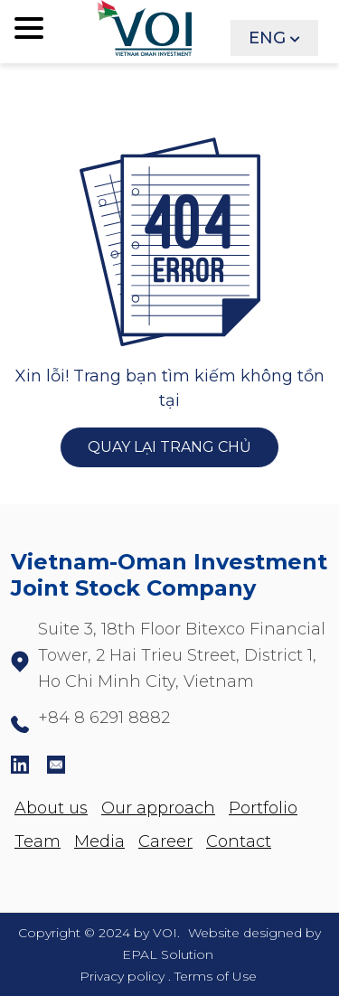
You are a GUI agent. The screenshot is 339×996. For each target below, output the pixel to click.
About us (51, 808)
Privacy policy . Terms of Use (168, 976)
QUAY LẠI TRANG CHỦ (169, 447)
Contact (238, 841)
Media (99, 841)
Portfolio (263, 808)
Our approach (158, 808)
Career (165, 841)
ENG (267, 38)
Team (37, 841)
